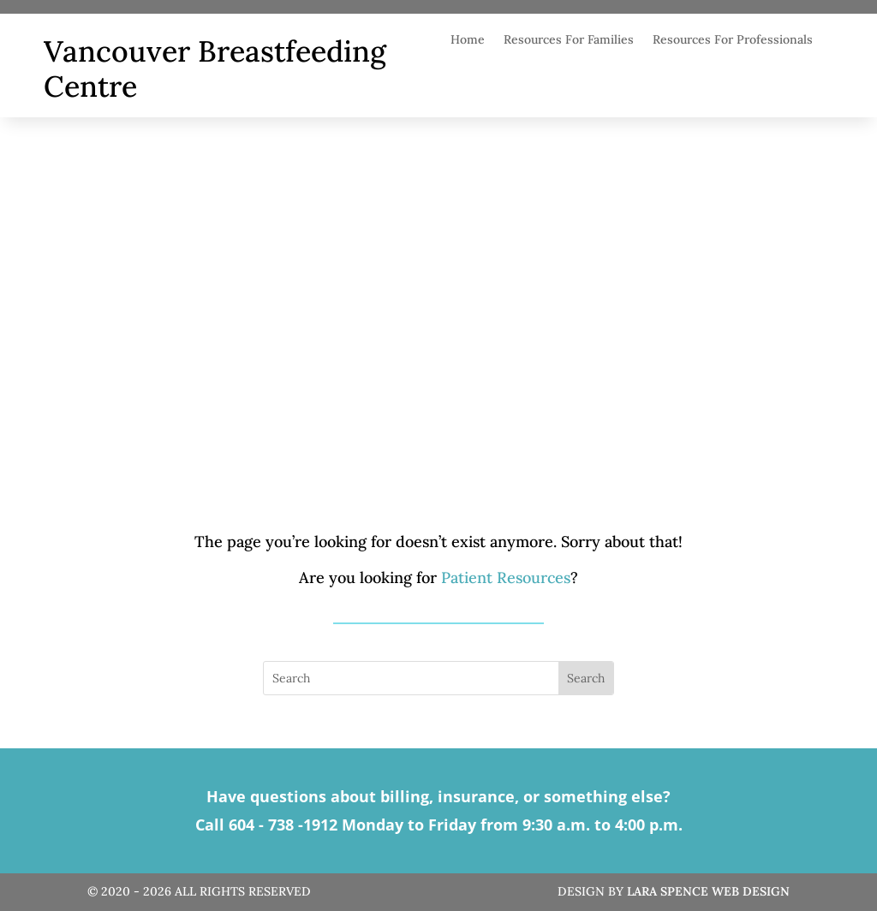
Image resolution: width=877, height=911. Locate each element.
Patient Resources (505, 577)
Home (467, 40)
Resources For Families (569, 40)
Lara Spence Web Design (708, 891)
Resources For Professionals (733, 40)
